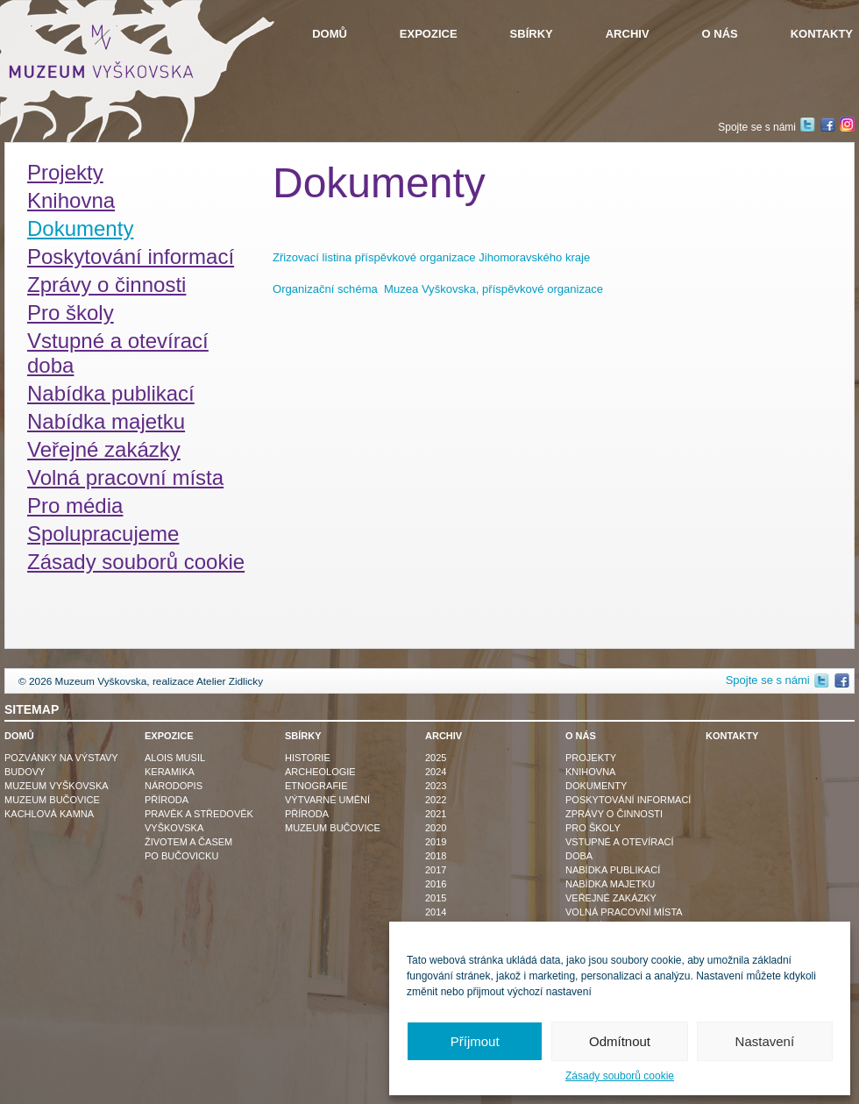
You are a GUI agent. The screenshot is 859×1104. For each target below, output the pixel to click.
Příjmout (475, 1041)
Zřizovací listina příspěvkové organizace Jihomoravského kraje (431, 257)
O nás (720, 33)
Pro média (75, 505)
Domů (329, 33)
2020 (435, 828)
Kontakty (822, 33)
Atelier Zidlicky (229, 681)
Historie (307, 757)
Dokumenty (80, 228)
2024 (435, 771)
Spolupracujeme (103, 533)
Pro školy (70, 312)
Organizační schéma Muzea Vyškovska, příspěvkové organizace (438, 289)
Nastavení (765, 1041)
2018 (435, 856)
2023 (435, 785)
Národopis (173, 785)
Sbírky (531, 33)
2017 (435, 870)
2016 (435, 884)
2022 (435, 799)
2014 (435, 912)
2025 (435, 757)
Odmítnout (619, 1041)
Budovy (24, 771)
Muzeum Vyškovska (56, 785)
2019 (435, 842)
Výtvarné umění (327, 799)
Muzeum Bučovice (52, 799)
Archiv (628, 33)
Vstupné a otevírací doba (118, 353)
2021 (435, 813)
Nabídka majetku (106, 421)
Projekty (65, 172)
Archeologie (320, 771)
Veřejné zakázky (104, 449)
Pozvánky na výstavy (61, 757)
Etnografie (316, 785)
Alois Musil (175, 757)
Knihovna (71, 200)
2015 (435, 898)
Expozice (429, 33)
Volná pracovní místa (125, 477)
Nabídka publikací (111, 393)
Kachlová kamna (49, 813)
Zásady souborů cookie (619, 1076)
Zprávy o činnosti (106, 284)
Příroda (166, 799)
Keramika (170, 771)
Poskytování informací (130, 256)
